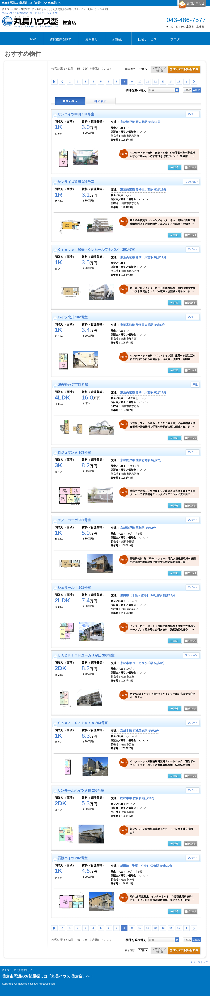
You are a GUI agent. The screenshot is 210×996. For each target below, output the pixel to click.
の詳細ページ (174, 167)
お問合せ (191, 5)
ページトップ (200, 962)
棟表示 (100, 101)
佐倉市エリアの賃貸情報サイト (18, 970)
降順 (196, 90)
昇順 (187, 90)
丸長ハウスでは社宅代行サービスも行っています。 (31, 13)
